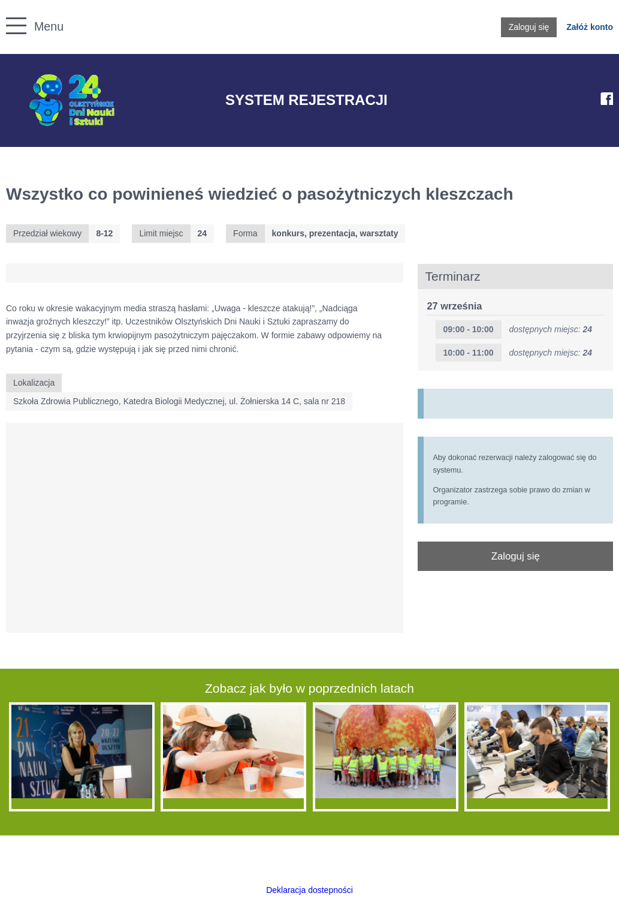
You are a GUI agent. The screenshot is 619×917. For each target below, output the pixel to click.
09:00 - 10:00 (468, 329)
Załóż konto (589, 27)
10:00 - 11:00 (468, 352)
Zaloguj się (529, 27)
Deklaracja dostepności (309, 890)
